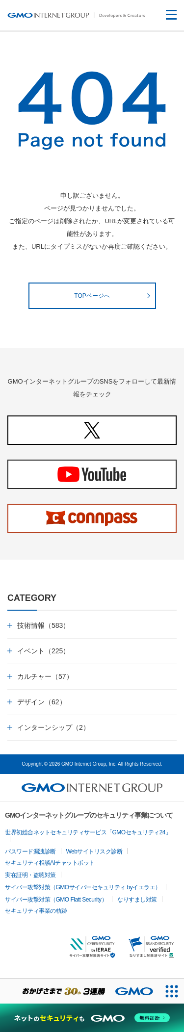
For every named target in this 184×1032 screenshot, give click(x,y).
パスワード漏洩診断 (30, 851)
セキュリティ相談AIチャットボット (50, 862)
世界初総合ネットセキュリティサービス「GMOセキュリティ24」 (88, 832)
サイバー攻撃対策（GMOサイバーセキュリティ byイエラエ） (83, 887)
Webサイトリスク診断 (94, 851)
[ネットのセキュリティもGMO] (92, 1018)
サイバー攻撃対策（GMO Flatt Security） (56, 899)
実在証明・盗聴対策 (30, 875)
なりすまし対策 (137, 899)
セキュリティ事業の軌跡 (36, 910)
